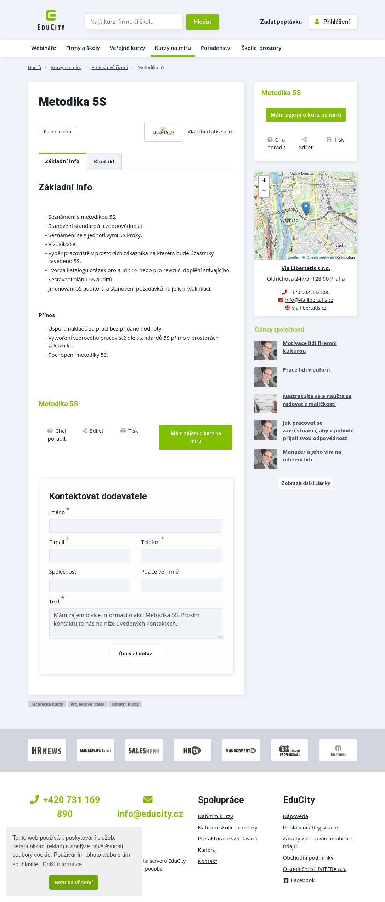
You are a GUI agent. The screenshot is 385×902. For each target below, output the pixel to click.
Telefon (152, 541)
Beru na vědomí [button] (74, 882)
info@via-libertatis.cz (309, 300)
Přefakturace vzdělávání (227, 838)
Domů (34, 67)
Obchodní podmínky (308, 857)
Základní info (62, 161)
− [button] (264, 191)
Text (56, 601)
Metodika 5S (151, 67)
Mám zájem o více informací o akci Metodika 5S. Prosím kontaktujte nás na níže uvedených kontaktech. (136, 623)
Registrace (325, 827)
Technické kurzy (47, 704)
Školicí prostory (261, 47)
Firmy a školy (83, 47)
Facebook (299, 880)
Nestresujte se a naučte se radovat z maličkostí (317, 399)
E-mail (59, 541)
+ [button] (264, 181)
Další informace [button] (62, 864)
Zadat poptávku (281, 21)
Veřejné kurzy (127, 47)
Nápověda (295, 816)
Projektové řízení (109, 67)
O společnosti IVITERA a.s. (315, 868)
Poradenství (216, 47)
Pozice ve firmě (160, 571)
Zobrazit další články (305, 483)
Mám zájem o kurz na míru (196, 437)
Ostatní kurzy (125, 704)
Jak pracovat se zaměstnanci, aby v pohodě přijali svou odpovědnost (318, 430)
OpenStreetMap (320, 257)
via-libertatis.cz (309, 307)
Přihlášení (332, 21)
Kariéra (207, 849)
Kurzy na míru (173, 47)
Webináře (44, 47)
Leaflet (293, 257)
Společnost (63, 571)
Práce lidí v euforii (306, 369)
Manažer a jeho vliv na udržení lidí (312, 455)
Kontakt (104, 161)
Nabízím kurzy (215, 816)
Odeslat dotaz (135, 653)
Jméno (59, 512)
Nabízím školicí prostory (227, 827)
